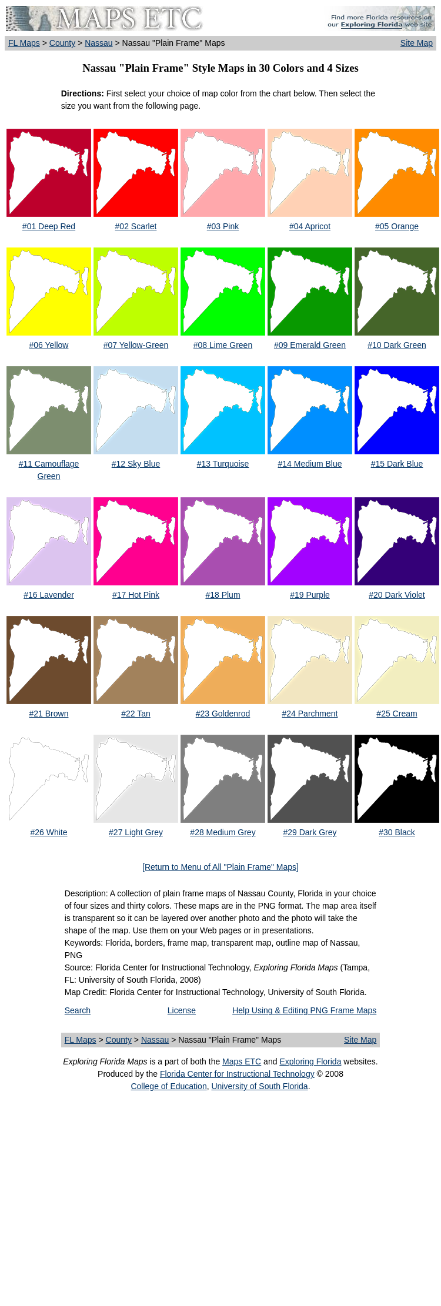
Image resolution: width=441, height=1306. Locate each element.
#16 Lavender (49, 595)
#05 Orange (397, 226)
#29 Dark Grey (309, 832)
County (62, 43)
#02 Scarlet (136, 226)
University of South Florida (259, 1086)
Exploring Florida (310, 1061)
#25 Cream (396, 713)
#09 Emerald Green (310, 345)
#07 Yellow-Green (136, 345)
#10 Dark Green (397, 345)
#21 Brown (49, 713)
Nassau (98, 43)
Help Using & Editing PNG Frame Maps (304, 1010)
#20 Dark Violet (397, 595)
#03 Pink (223, 226)
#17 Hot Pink (135, 595)
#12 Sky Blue (136, 463)
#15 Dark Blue (397, 463)
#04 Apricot (309, 226)
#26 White (48, 832)
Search (78, 1010)
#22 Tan (136, 713)
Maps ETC (241, 1061)
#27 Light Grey (136, 832)
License (182, 1010)
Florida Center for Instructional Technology (237, 1074)
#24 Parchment (310, 713)
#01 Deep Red (48, 226)
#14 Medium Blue (310, 463)
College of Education (168, 1086)
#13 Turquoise (223, 463)
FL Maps (24, 43)
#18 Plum (222, 595)
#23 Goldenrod (223, 713)
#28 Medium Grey (222, 832)
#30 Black (397, 832)
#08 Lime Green (222, 345)
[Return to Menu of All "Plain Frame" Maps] (220, 867)
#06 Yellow (49, 345)
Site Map (416, 43)
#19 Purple (310, 595)
